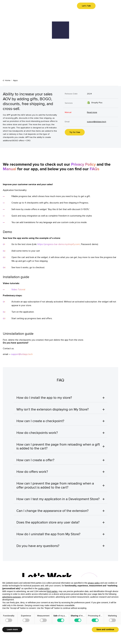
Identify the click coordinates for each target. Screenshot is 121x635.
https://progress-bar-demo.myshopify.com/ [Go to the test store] (58, 244)
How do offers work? (32, 472)
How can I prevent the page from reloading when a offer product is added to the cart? (55, 485)
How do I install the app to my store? (44, 398)
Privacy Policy (83, 164)
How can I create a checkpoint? (40, 421)
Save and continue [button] (105, 629)
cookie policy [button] (43, 588)
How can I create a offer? (35, 460)
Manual (9, 169)
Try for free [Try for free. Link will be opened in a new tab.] (74, 132)
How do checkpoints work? (37, 433)
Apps (15, 80)
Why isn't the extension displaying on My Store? (52, 409)
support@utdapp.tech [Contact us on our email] (96, 121)
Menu (111, 5)
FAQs (94, 169)
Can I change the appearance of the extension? (52, 511)
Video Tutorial (18, 289)
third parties (52, 591)
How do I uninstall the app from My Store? (48, 534)
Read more (92, 112)
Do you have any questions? (37, 546)
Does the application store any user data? (48, 522)
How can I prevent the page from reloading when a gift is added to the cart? (58, 446)
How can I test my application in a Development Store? (58, 499)
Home (6, 80)
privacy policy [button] (94, 583)
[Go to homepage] (8, 6)
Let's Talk (86, 6)
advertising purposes (11, 597)
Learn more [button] (12, 629)
